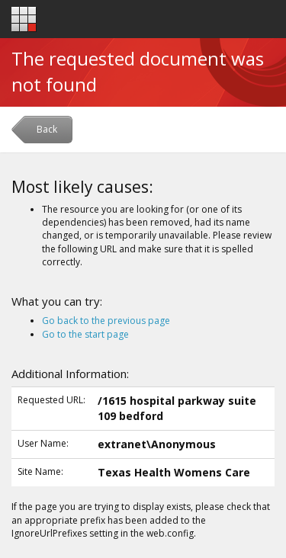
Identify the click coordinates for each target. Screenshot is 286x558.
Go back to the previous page (106, 320)
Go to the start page (85, 334)
